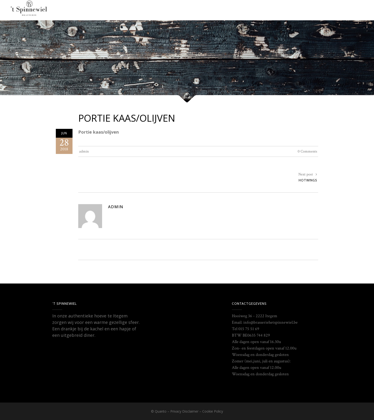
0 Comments (307, 151)
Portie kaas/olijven (126, 118)
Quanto (160, 411)
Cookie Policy (212, 411)
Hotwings (308, 180)
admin (84, 151)
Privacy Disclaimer (184, 411)
